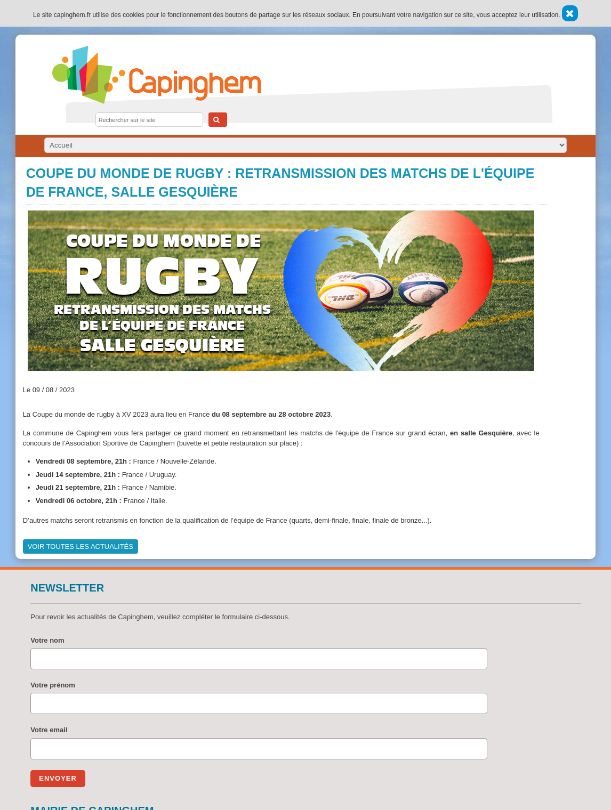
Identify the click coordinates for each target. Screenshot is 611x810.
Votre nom (47, 640)
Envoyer (58, 778)
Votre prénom (52, 685)
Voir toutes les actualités (80, 546)
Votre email (48, 730)
